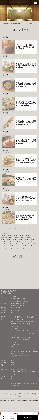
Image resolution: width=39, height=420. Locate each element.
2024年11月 (11, 242)
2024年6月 (10, 244)
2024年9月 (23, 242)
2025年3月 (22, 239)
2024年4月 (22, 244)
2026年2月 (16, 235)
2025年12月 (28, 235)
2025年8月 (23, 237)
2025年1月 (34, 239)
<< (10, 228)
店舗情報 (34, 394)
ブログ (19, 396)
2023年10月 (23, 246)
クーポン (26, 394)
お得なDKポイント (19, 413)
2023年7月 (10, 248)
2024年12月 (4, 242)
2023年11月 (17, 246)
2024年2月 (34, 244)
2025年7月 (29, 237)
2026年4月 (4, 235)
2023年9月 (29, 246)
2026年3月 (10, 235)
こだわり (5, 394)
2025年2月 (28, 239)
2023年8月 (4, 248)
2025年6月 (4, 239)
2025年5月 (10, 239)
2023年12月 (10, 246)
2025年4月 (16, 239)
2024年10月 (17, 242)
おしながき (13, 394)
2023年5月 (22, 248)
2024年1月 (4, 246)
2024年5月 (16, 244)
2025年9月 (17, 237)
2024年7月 (4, 244)
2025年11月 (4, 237)
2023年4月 (28, 248)
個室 (20, 394)
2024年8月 (29, 242)
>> (29, 228)
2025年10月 (11, 237)
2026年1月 (22, 235)
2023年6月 (16, 248)
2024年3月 (28, 244)
